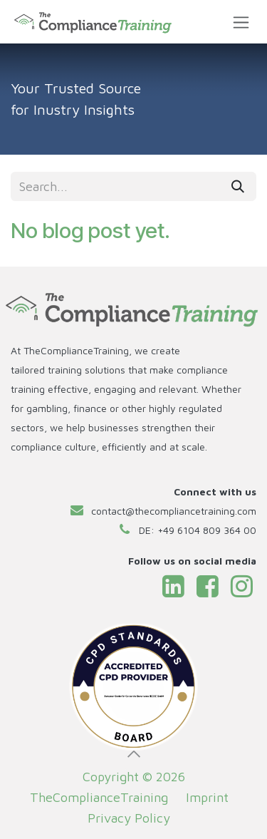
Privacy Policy (131, 817)
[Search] (237, 186)
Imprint (207, 797)
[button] (134, 754)
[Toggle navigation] (241, 22)
